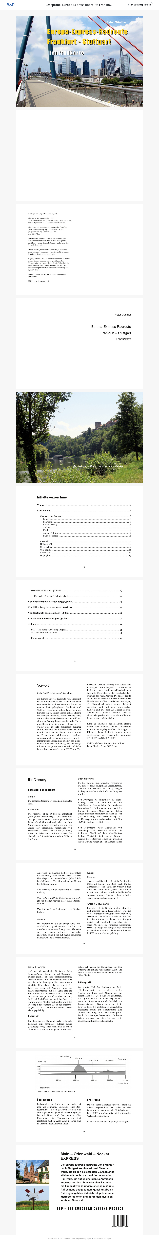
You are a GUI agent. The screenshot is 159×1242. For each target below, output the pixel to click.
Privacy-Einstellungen (102, 1238)
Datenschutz (65, 1238)
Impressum (52, 1238)
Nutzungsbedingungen (81, 1238)
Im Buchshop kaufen (141, 4)
